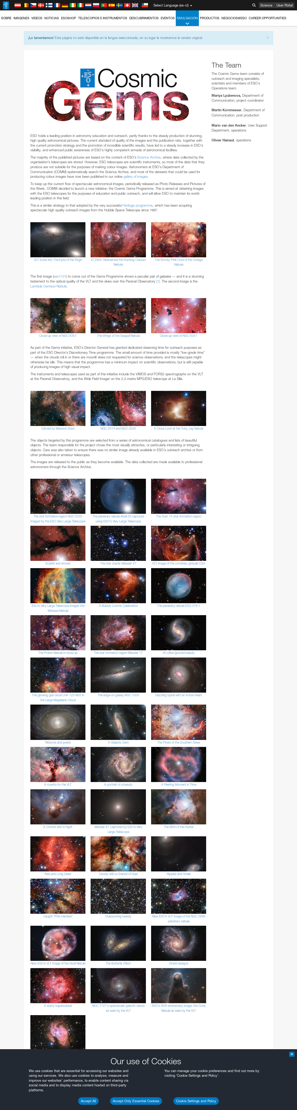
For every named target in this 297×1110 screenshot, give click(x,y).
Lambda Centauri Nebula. (49, 286)
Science (266, 5)
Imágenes (21, 18)
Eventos (168, 18)
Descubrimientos (144, 18)
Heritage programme (138, 205)
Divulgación (187, 21)
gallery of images (136, 176)
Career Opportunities (267, 18)
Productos (209, 18)
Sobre (6, 18)
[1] (158, 281)
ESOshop (68, 18)
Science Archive (149, 157)
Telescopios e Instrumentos (102, 18)
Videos (36, 18)
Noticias (51, 18)
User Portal (284, 5)
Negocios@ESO (234, 18)
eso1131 (60, 276)
